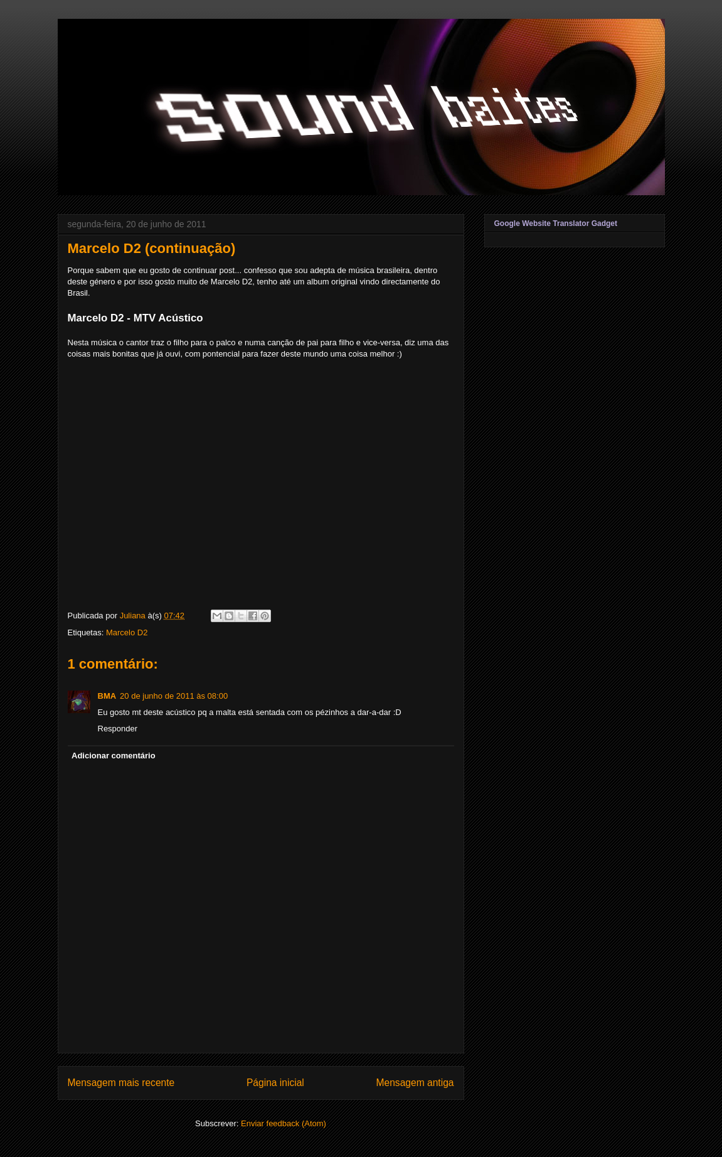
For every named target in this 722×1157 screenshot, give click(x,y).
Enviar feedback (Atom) (283, 1123)
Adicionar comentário (114, 755)
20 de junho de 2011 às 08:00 (174, 696)
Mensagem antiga (415, 1082)
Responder (118, 728)
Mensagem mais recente (121, 1082)
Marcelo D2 (126, 632)
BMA (107, 696)
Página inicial (275, 1082)
